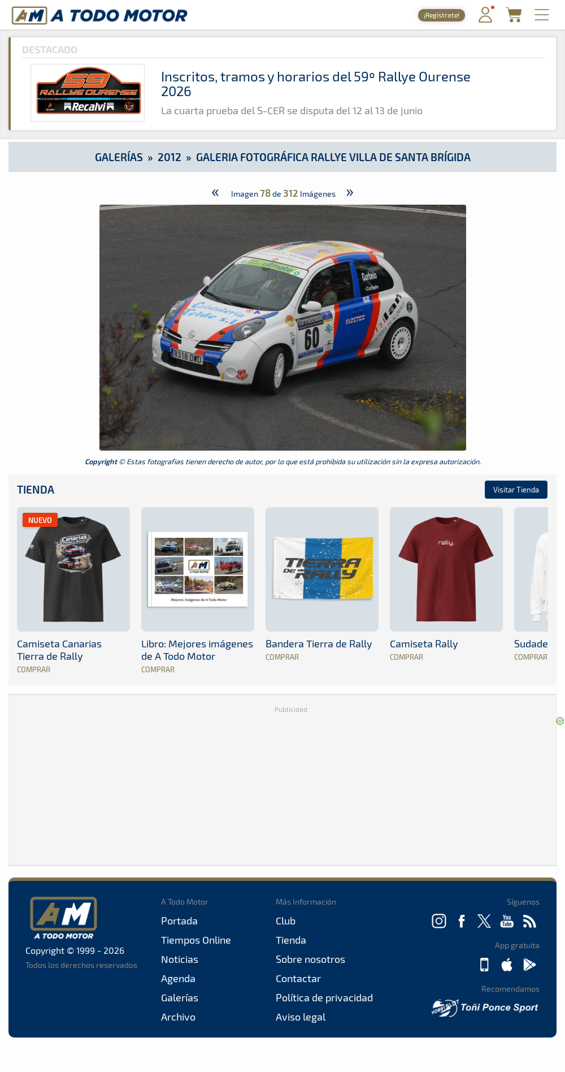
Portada (179, 920)
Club (285, 920)
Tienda (35, 489)
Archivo (178, 1016)
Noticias (179, 959)
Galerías (119, 156)
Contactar (298, 978)
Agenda (178, 978)
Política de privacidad (324, 997)
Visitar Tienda (516, 489)
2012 (169, 156)
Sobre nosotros (310, 959)
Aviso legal (300, 1016)
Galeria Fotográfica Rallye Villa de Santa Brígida (333, 156)
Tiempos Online (196, 939)
